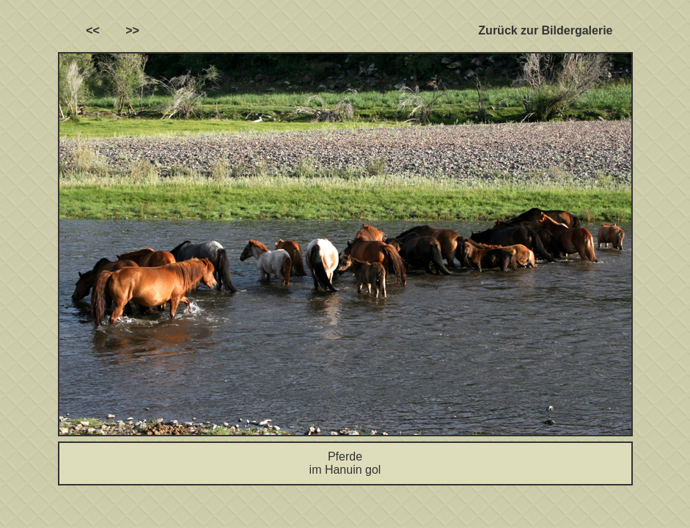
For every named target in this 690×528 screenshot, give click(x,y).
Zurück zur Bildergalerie (545, 30)
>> (132, 30)
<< (93, 30)
